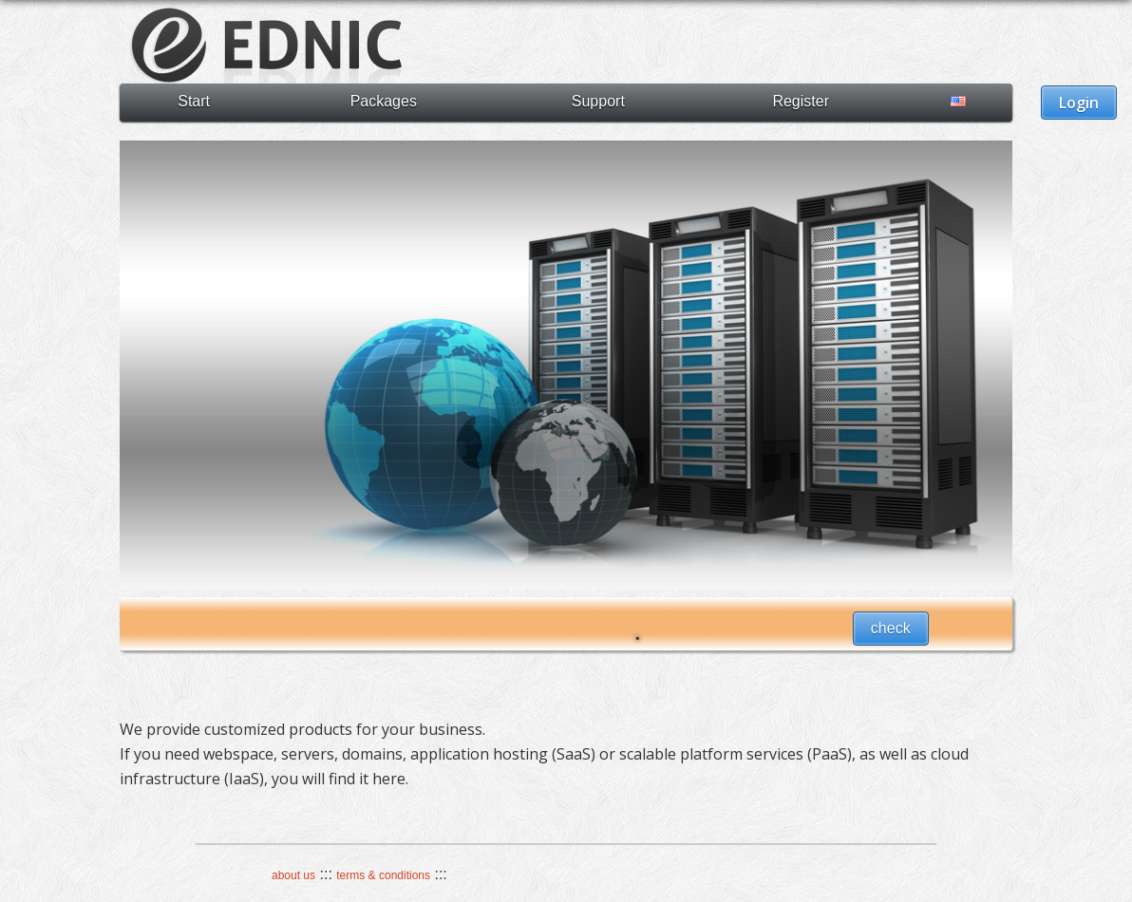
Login (1079, 102)
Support (598, 101)
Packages (383, 101)
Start (194, 101)
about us (293, 875)
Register (800, 101)
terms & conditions (383, 875)
